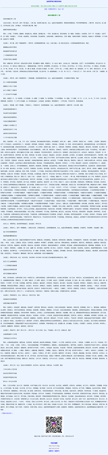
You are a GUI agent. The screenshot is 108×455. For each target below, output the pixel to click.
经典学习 (57, 451)
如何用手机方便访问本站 (54, 1)
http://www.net (54, 448)
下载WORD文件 (6, 413)
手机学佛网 (54, 443)
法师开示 (51, 451)
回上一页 (61, 9)
